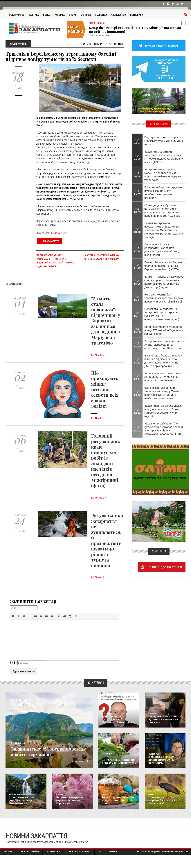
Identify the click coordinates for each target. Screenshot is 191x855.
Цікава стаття (49, 241)
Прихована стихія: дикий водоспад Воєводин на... (25, 802)
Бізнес (46, 14)
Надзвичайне (16, 14)
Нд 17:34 (137, 249)
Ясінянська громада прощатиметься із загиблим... (161, 760)
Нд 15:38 (137, 330)
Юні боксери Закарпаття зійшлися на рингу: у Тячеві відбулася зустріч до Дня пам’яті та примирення (161, 393)
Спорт (72, 14)
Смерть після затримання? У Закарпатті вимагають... (119, 719)
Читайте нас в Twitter (160, 46)
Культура (60, 14)
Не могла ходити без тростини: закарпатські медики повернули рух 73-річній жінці (163, 298)
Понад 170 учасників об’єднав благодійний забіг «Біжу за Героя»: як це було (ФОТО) (163, 266)
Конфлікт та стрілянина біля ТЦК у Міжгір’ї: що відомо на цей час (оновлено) (135, 30)
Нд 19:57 (137, 192)
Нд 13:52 (137, 393)
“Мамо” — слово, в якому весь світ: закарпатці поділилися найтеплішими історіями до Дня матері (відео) (163, 282)
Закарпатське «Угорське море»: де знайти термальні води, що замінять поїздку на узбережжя (162, 174)
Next (183, 23)
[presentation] (13, 616)
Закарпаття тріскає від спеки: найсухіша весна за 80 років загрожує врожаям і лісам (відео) (163, 411)
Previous (180, 23)
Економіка (101, 14)
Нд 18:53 (137, 210)
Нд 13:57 (137, 377)
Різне (150, 795)
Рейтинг (116, 43)
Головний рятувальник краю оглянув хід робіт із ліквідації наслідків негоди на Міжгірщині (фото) (105, 460)
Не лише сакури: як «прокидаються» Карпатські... (68, 800)
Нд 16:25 (137, 282)
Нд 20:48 (137, 174)
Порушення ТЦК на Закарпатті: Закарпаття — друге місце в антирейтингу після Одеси (161, 249)
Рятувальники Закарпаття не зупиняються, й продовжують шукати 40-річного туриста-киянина (107, 540)
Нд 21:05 (137, 156)
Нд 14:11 (137, 360)
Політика (33, 14)
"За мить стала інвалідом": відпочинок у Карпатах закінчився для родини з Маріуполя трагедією (105, 321)
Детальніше (99, 355)
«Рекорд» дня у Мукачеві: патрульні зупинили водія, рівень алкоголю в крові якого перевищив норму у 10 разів (163, 210)
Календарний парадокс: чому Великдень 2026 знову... (117, 800)
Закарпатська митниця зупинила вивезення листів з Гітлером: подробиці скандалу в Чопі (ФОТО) (163, 157)
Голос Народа (107, 714)
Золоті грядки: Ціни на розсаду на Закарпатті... (118, 761)
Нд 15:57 (137, 314)
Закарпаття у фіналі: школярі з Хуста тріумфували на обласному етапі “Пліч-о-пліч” (164, 345)
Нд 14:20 (137, 344)
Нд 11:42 (137, 428)
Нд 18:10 (137, 230)
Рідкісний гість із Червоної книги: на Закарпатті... (160, 800)
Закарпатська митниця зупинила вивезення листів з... (163, 719)
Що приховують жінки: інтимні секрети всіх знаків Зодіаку (104, 389)
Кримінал (85, 14)
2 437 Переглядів (93, 43)
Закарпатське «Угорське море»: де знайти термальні (49, 751)
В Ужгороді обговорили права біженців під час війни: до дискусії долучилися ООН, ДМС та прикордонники (163, 361)
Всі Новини (136, 14)
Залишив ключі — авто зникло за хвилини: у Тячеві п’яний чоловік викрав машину (163, 377)
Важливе (59, 795)
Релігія (105, 795)
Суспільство (118, 14)
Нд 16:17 (137, 298)
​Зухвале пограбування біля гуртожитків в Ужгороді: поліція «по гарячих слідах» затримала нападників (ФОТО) (163, 429)
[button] (13, 616)
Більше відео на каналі (163, 567)
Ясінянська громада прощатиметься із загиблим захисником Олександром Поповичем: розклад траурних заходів (163, 230)
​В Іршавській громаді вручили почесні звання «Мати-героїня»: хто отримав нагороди (163, 192)
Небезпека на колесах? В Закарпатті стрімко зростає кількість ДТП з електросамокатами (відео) (161, 314)
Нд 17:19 (137, 266)
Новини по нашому (17, 795)
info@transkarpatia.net (76, 841)
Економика (107, 754)
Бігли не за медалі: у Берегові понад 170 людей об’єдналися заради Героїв (163, 330)
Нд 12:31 (137, 411)
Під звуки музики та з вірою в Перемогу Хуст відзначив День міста (163, 141)
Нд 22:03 (137, 140)
